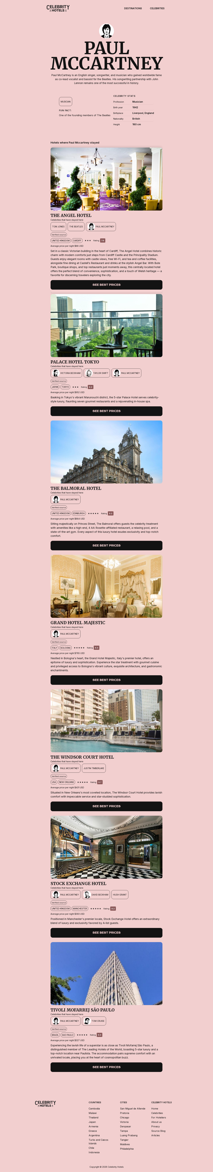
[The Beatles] (76, 226)
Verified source (59, 234)
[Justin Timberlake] (94, 768)
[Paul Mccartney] (101, 226)
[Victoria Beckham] (66, 373)
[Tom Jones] (58, 226)
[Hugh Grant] (119, 894)
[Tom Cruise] (94, 1021)
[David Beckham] (96, 894)
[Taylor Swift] (97, 373)
